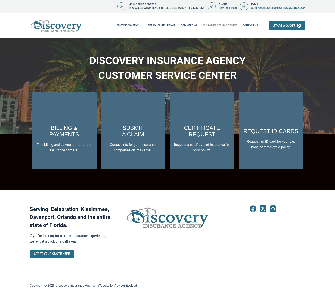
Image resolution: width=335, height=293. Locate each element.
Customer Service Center (220, 25)
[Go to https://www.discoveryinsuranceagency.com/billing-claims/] (64, 130)
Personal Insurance (161, 25)
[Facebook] (253, 208)
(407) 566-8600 (228, 7)
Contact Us (253, 25)
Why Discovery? (130, 25)
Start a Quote (287, 26)
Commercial (189, 25)
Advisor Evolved (125, 285)
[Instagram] (273, 208)
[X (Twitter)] (263, 208)
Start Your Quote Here (52, 253)
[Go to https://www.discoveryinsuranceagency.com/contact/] (202, 130)
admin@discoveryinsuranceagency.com (278, 7)
